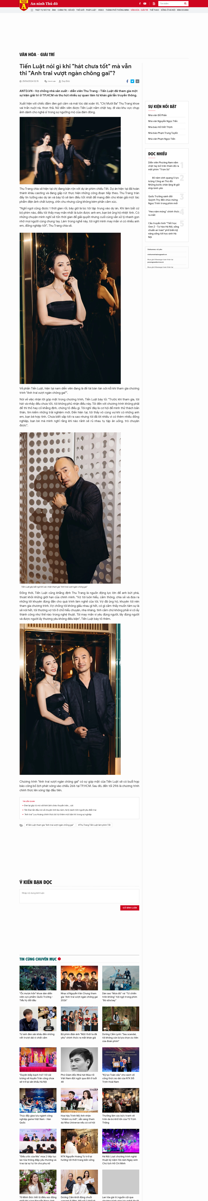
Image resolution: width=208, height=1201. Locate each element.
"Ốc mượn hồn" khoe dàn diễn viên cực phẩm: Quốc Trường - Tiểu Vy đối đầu (36, 997)
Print (137, 81)
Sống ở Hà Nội (168, 10)
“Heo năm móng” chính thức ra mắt (163, 213)
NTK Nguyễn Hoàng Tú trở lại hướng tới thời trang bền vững (77, 1158)
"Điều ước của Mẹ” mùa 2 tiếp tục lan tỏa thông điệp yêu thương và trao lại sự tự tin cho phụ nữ (37, 1160)
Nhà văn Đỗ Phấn (157, 115)
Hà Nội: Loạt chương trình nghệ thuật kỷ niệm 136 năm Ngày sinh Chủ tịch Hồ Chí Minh (120, 1160)
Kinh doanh (182, 10)
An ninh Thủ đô (44, 3)
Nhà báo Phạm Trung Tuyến (163, 133)
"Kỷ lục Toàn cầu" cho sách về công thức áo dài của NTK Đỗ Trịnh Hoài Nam (118, 1078)
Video (101, 10)
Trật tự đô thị (42, 10)
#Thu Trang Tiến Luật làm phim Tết (94, 825)
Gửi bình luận (130, 908)
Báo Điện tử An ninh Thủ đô (23, 5)
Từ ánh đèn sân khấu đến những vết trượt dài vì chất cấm (36, 1036)
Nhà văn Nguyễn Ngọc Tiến (163, 121)
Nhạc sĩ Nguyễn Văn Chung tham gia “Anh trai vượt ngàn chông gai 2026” (79, 997)
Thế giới (80, 10)
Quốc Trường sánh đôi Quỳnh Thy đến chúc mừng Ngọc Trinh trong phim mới (163, 200)
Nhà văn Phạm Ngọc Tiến (161, 139)
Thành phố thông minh (117, 10)
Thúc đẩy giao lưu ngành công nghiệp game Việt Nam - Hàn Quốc (35, 1119)
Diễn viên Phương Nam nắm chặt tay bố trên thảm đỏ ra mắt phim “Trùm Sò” (163, 166)
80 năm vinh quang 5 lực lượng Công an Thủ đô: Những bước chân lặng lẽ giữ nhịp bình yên (164, 183)
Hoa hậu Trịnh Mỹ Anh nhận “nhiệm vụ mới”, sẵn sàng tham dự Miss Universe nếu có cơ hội (78, 1119)
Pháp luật (91, 10)
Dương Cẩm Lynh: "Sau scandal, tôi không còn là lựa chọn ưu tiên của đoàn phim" (120, 1038)
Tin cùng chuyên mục (38, 959)
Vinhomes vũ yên (154, 249)
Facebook (127, 81)
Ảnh (54, 10)
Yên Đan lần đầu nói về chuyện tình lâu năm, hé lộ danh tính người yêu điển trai (60, 810)
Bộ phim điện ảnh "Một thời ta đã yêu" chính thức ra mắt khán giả (79, 1036)
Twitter (132, 81)
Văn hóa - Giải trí (139, 10)
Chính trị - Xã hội (66, 10)
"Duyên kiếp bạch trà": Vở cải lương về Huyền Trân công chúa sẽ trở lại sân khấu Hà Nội (36, 1078)
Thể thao (154, 10)
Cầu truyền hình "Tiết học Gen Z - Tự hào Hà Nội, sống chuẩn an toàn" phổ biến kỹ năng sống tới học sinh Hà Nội (163, 230)
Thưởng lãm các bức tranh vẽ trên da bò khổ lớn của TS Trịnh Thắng (119, 1119)
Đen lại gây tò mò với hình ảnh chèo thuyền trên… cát (48, 805)
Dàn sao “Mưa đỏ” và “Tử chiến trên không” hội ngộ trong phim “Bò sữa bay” (119, 997)
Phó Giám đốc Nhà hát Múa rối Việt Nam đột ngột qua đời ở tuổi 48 (79, 1078)
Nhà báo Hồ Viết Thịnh (160, 127)
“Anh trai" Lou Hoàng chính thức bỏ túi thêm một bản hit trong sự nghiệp (58, 814)
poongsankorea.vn (155, 262)
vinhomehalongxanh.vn (157, 254)
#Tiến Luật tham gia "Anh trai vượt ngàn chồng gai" (50, 825)
